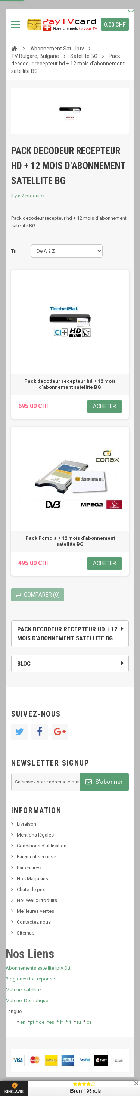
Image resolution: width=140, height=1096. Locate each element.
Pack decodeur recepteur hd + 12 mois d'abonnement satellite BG (70, 384)
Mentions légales (35, 835)
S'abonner (104, 781)
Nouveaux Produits (37, 900)
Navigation (15, 24)
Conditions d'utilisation (41, 846)
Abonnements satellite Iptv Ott (38, 968)
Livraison (26, 824)
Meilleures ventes (35, 911)
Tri (13, 251)
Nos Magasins (32, 878)
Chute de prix (31, 889)
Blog (24, 663)
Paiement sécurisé (36, 856)
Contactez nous (34, 922)
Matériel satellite (23, 989)
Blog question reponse (30, 979)
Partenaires (29, 868)
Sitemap (26, 933)
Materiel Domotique (27, 1000)
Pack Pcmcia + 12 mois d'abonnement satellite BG (70, 541)
